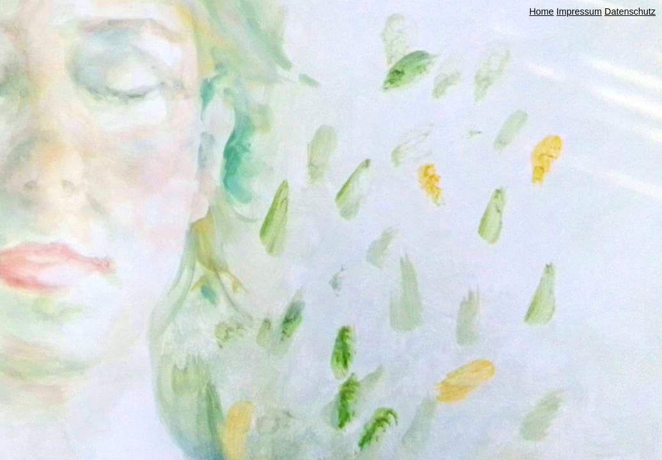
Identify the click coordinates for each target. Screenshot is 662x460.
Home (541, 11)
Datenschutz (630, 11)
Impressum (579, 11)
